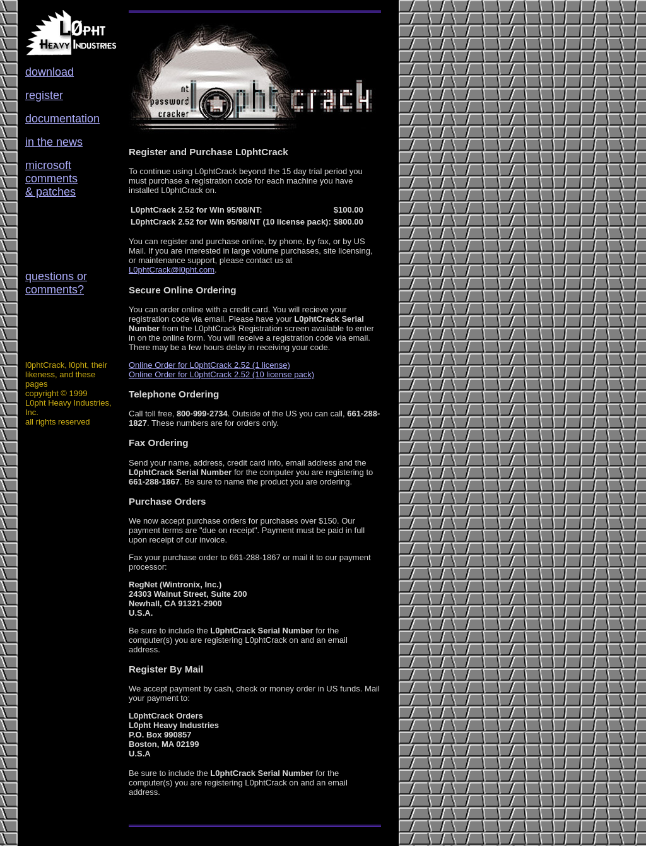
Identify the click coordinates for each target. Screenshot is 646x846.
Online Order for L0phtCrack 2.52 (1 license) (209, 365)
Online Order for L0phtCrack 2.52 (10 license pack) (221, 374)
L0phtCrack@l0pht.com (171, 269)
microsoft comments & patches (51, 178)
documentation (62, 118)
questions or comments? (56, 283)
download (49, 72)
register (44, 95)
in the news (54, 142)
